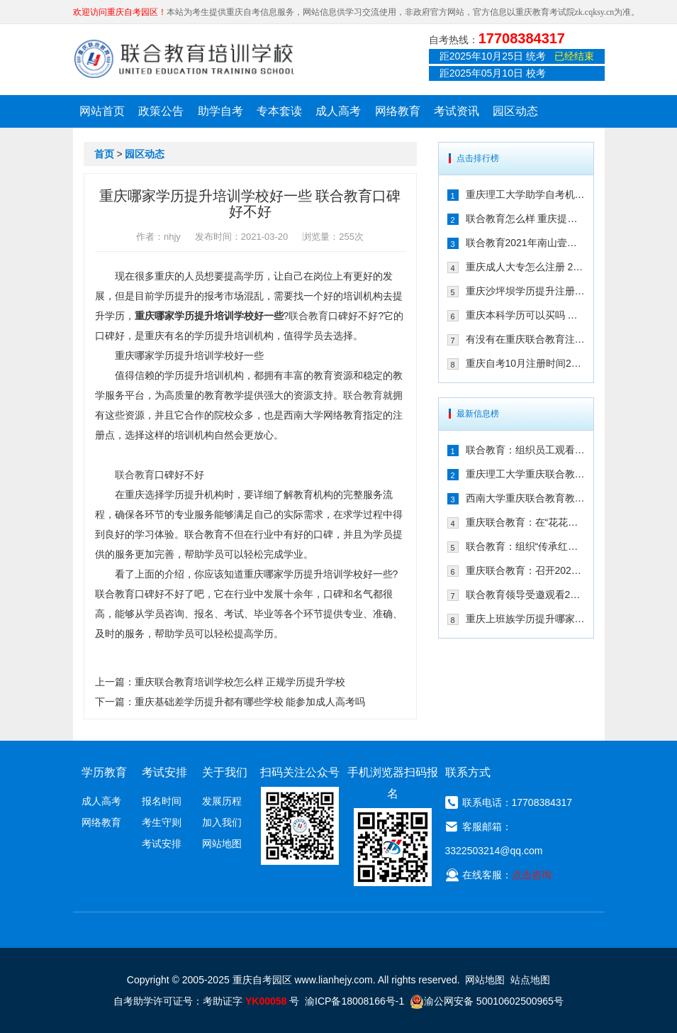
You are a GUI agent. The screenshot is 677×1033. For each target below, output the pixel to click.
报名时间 (161, 801)
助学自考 (220, 111)
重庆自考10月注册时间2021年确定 (525, 363)
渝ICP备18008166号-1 (354, 1001)
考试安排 (161, 843)
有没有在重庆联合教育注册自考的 (525, 339)
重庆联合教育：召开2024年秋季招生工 (525, 570)
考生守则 (161, 822)
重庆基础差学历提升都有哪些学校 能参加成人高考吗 (250, 701)
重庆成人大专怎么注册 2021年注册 (525, 266)
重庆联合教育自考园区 (184, 59)
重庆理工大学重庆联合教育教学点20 (525, 474)
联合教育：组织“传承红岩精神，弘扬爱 (525, 546)
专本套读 (279, 111)
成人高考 (338, 111)
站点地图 (530, 979)
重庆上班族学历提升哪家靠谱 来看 (525, 618)
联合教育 (308, 315)
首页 (104, 154)
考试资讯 (456, 111)
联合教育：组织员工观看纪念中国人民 (525, 449)
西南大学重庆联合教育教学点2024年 (525, 498)
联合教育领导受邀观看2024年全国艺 (525, 594)
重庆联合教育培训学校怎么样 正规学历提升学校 (240, 681)
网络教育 (397, 111)
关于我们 (224, 772)
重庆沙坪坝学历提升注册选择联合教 (525, 291)
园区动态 (515, 111)
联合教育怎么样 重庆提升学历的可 (525, 218)
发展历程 (222, 801)
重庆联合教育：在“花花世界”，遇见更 (525, 522)
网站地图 (222, 843)
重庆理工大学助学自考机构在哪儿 (525, 194)
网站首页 (102, 111)
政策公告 (161, 111)
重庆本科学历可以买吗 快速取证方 (525, 315)
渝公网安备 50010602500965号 (487, 1001)
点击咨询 (532, 874)
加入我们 (222, 822)
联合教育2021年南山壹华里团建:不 (525, 242)
